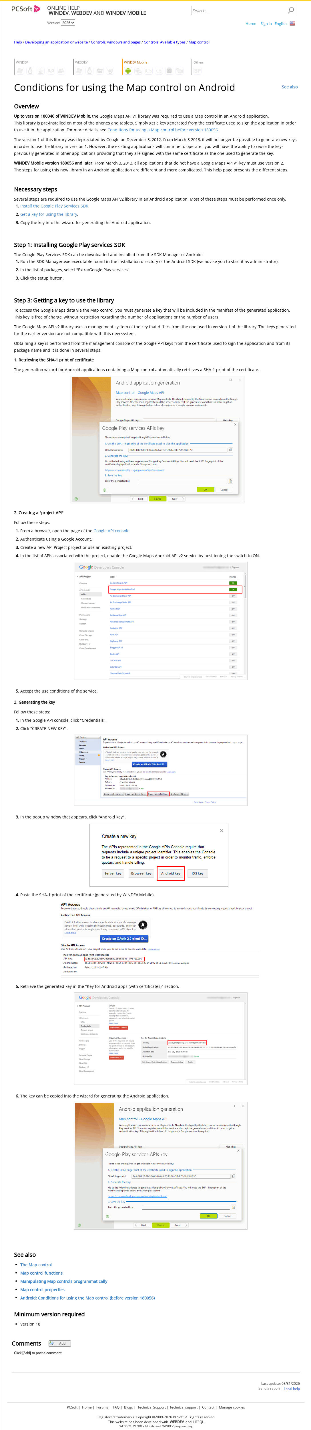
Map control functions (41, 1273)
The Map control (36, 1264)
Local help (292, 1388)
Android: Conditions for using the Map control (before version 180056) (87, 1298)
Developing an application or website (56, 42)
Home (251, 23)
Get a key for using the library (48, 214)
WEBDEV (125, 1426)
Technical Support (151, 1407)
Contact (208, 1407)
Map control (199, 42)
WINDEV (168, 1426)
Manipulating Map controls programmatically (63, 1281)
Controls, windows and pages (116, 42)
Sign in (266, 23)
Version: (54, 22)
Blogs (128, 1407)
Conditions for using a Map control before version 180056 (162, 129)
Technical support (184, 1407)
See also (290, 87)
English (281, 23)
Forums (102, 1407)
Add (57, 1343)
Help (18, 42)
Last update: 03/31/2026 (280, 1383)
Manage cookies (232, 1407)
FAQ (116, 1407)
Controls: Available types (165, 42)
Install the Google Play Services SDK (54, 206)
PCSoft (72, 1407)
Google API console (111, 530)
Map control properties (42, 1289)
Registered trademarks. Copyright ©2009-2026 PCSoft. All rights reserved (155, 1417)
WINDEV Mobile (144, 1426)
